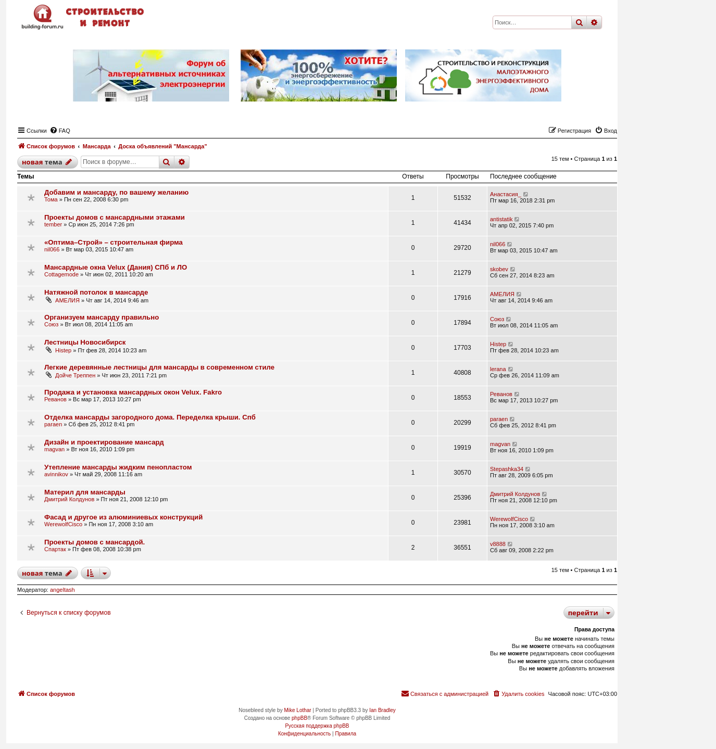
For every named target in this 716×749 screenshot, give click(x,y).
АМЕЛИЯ (67, 300)
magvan (54, 449)
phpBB (299, 718)
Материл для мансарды (84, 492)
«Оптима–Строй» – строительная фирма (113, 242)
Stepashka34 (506, 469)
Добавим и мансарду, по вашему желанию (116, 192)
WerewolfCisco (63, 524)
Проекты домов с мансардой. (94, 542)
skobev (499, 269)
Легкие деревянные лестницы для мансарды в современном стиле (159, 367)
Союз (51, 324)
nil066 (51, 249)
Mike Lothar (297, 710)
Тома (51, 199)
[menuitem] (59, 130)
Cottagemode (61, 274)
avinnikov (56, 474)
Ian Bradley (382, 710)
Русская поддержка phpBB (317, 726)
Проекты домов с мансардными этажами (114, 217)
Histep (63, 350)
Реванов (55, 399)
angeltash (62, 590)
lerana (498, 369)
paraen (53, 424)
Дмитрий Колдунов (69, 499)
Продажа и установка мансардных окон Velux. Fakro (133, 392)
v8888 (498, 544)
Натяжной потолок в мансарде (96, 292)
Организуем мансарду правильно (101, 317)
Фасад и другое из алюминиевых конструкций (123, 517)
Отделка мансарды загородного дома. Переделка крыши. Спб (150, 417)
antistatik (501, 219)
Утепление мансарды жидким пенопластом (118, 467)
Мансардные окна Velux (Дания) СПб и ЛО (115, 267)
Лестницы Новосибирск (84, 342)
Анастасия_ (505, 194)
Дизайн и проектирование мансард (104, 442)
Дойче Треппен (75, 375)
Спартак (55, 549)
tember (53, 224)
